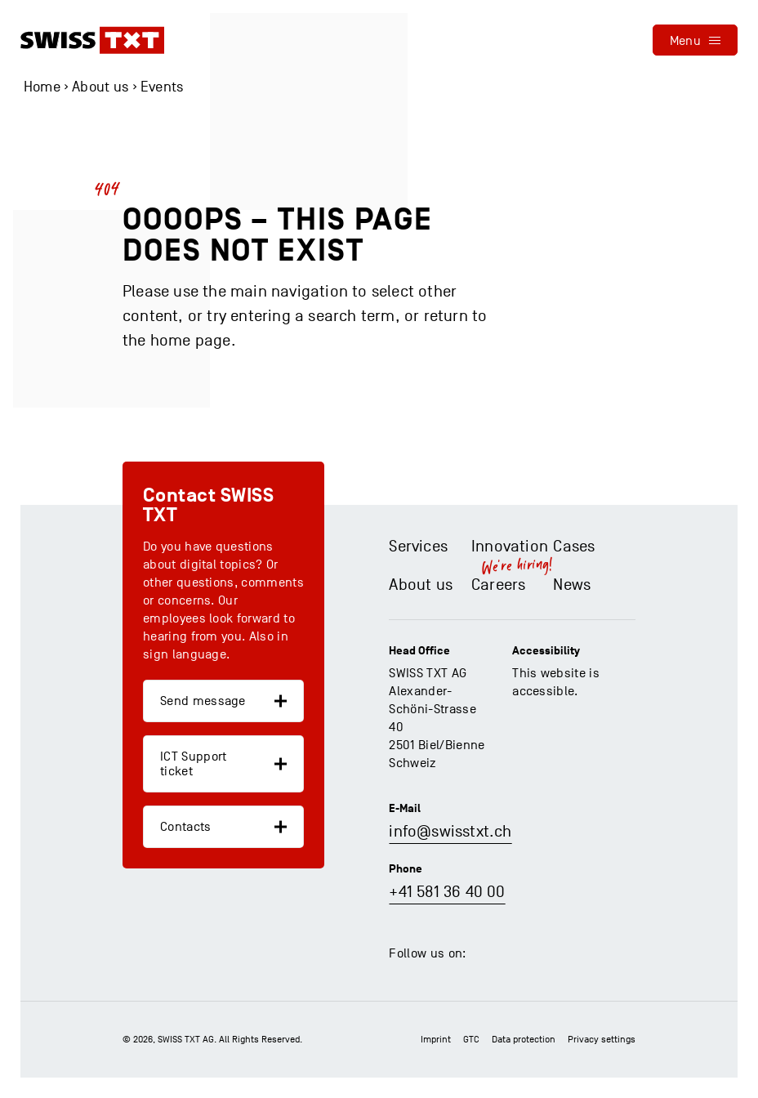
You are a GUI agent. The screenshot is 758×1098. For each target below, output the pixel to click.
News (572, 585)
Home (42, 87)
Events (162, 87)
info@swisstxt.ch (450, 832)
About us (100, 87)
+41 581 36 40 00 (447, 892)
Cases (574, 547)
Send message (203, 701)
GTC (471, 1039)
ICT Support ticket (193, 764)
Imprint (436, 1039)
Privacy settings (601, 1039)
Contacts (186, 826)
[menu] (695, 40)
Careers (498, 585)
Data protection (523, 1039)
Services (418, 547)
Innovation (509, 547)
